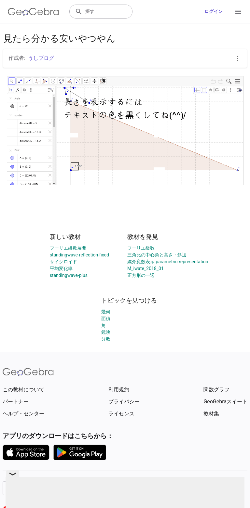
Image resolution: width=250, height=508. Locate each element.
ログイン (213, 11)
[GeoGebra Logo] (33, 12)
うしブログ (41, 58)
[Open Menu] (238, 12)
